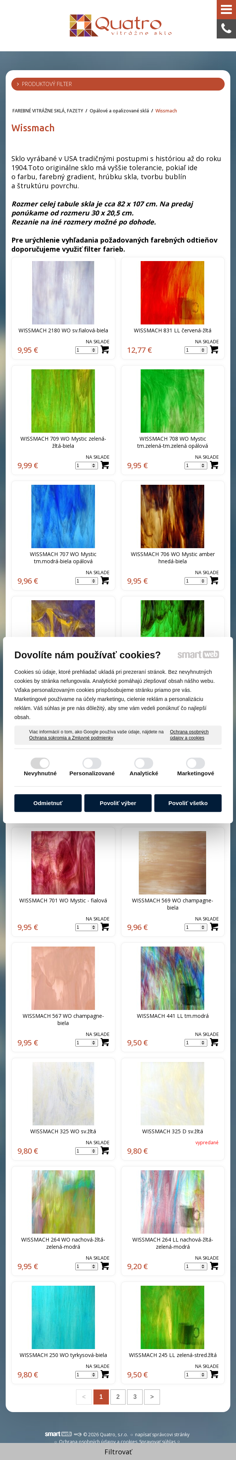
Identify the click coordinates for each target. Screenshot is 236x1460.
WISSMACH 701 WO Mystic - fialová (63, 900)
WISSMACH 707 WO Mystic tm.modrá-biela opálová (64, 557)
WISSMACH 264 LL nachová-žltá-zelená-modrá (172, 1243)
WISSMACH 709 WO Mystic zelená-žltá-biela (63, 442)
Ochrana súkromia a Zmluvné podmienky (71, 738)
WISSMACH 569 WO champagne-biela (172, 904)
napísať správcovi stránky (162, 1434)
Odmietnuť (47, 803)
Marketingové (195, 773)
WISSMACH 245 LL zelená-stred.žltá (173, 1355)
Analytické (143, 773)
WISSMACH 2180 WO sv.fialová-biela (63, 330)
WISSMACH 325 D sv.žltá (172, 1131)
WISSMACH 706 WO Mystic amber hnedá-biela (173, 557)
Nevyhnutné (40, 773)
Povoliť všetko (188, 803)
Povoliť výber (118, 803)
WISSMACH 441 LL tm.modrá (173, 1015)
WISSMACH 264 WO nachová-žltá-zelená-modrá (63, 1243)
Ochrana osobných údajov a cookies (189, 735)
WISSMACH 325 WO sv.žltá (63, 1131)
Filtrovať (118, 1451)
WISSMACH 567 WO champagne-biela (63, 1019)
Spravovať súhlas (157, 1441)
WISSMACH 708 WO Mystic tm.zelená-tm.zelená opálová (172, 442)
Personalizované (92, 773)
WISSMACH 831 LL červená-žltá (172, 330)
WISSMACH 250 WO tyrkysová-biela (63, 1355)
